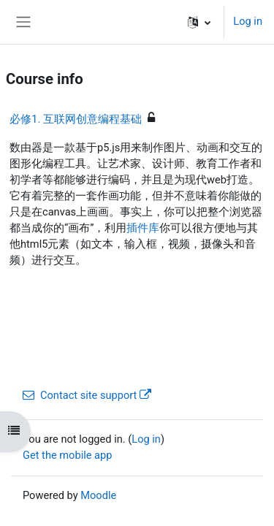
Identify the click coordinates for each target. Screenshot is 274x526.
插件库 (142, 228)
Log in (247, 21)
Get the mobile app (67, 455)
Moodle (98, 495)
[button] (199, 22)
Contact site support (87, 395)
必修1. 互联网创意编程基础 (75, 119)
